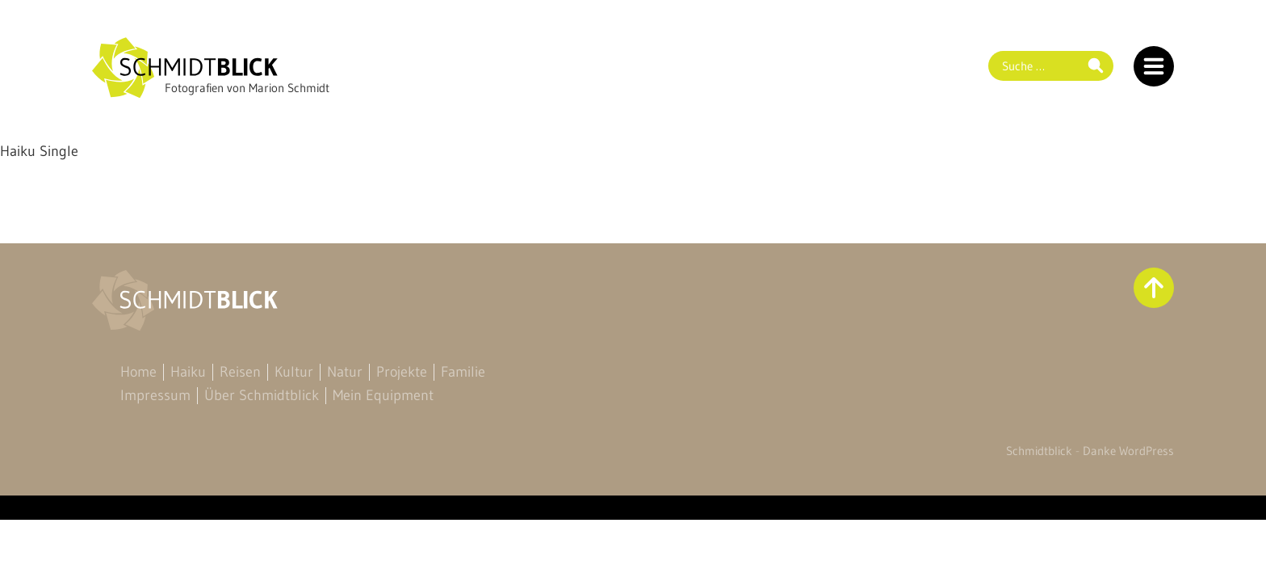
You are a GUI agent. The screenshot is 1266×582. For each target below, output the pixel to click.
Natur (345, 372)
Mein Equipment (383, 395)
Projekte (401, 372)
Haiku (188, 372)
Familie (463, 372)
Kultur (294, 372)
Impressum (155, 395)
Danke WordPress (1128, 450)
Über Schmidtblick (261, 395)
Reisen (240, 372)
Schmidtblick (1039, 450)
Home (138, 372)
